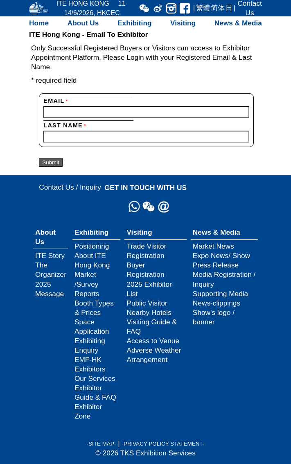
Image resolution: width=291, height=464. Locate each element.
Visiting (183, 23)
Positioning (91, 246)
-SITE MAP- (101, 444)
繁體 (203, 8)
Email (55, 100)
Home (39, 23)
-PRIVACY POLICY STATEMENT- (163, 444)
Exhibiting (134, 23)
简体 (218, 8)
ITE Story (50, 255)
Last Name (64, 125)
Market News (213, 246)
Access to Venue (152, 341)
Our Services (94, 378)
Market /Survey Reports (86, 283)
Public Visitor (146, 303)
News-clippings (216, 303)
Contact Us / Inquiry (70, 187)
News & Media (238, 23)
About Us (83, 23)
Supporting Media (220, 294)
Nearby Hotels (148, 312)
